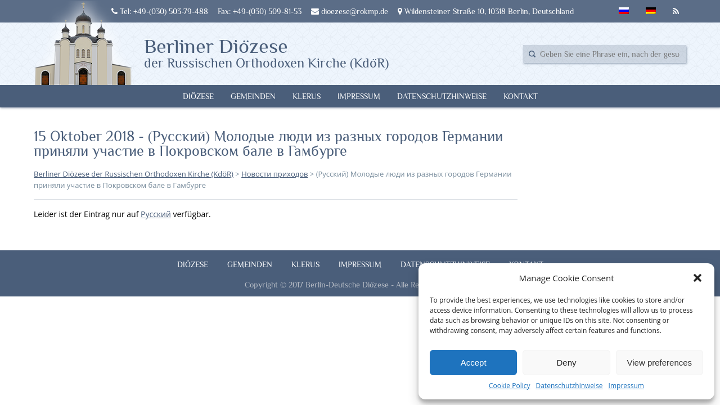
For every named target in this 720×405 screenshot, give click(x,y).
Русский (156, 214)
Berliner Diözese (266, 52)
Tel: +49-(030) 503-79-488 (159, 11)
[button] (697, 278)
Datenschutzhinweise (569, 385)
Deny (566, 362)
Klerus (306, 96)
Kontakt (520, 96)
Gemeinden (253, 96)
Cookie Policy (509, 385)
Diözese (198, 96)
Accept (474, 362)
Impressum (626, 385)
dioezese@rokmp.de (349, 11)
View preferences (659, 362)
